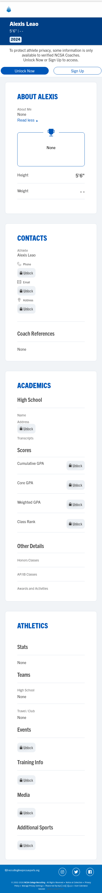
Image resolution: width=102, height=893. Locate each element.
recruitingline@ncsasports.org (23, 870)
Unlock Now (25, 70)
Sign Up (77, 70)
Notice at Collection (74, 882)
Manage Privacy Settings (32, 885)
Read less (27, 120)
